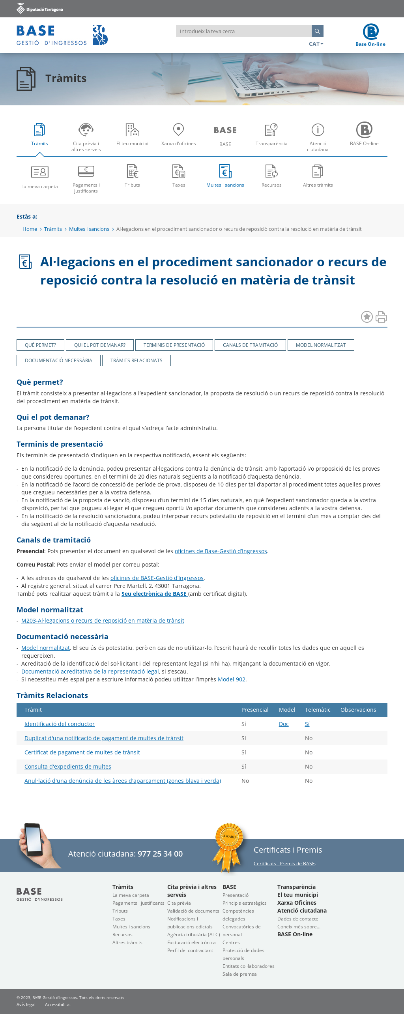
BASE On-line (366, 140)
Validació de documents (193, 910)
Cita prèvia (179, 903)
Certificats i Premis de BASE (284, 863)
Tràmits (41, 140)
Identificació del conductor (59, 724)
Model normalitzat (321, 345)
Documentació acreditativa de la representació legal (90, 671)
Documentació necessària (58, 360)
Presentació (236, 895)
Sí (307, 724)
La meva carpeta (40, 176)
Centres (231, 942)
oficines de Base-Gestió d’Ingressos (221, 551)
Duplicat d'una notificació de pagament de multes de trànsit (103, 738)
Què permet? (40, 345)
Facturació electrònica (191, 942)
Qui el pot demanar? (99, 345)
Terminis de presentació (174, 345)
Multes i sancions (225, 175)
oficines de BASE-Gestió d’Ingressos (157, 578)
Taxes (179, 175)
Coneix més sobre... (298, 926)
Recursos (272, 175)
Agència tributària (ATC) (193, 934)
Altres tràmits (318, 175)
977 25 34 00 (160, 853)
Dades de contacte (297, 918)
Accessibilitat (58, 1004)
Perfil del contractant (190, 950)
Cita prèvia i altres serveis (88, 140)
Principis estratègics (245, 903)
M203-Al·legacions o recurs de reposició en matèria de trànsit (102, 620)
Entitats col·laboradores (249, 966)
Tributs (132, 175)
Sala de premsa (240, 974)
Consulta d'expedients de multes (67, 766)
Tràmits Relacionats (136, 360)
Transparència (273, 140)
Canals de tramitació (250, 345)
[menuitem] (40, 137)
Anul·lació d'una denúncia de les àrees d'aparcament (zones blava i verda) (122, 780)
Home (29, 228)
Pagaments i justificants (86, 178)
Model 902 (231, 679)
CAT (316, 43)
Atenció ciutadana (319, 140)
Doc (284, 724)
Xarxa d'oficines (180, 140)
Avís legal (26, 1004)
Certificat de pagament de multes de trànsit (82, 752)
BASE (227, 140)
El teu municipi (134, 140)
